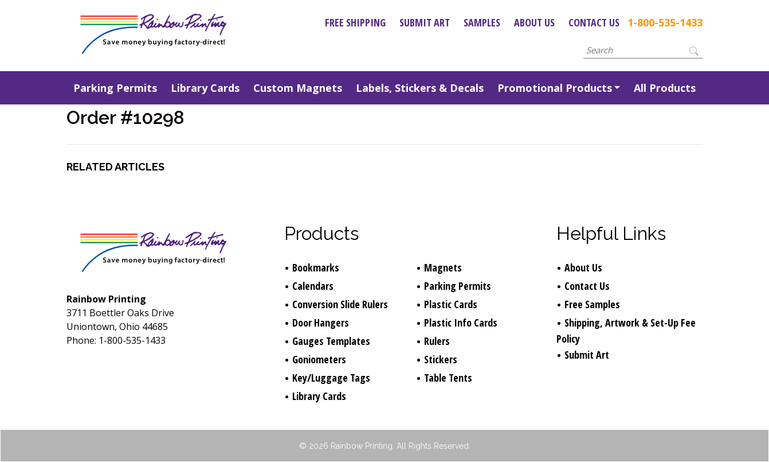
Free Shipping (355, 22)
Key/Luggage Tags (331, 378)
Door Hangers (320, 322)
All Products (665, 88)
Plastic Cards (450, 304)
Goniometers (319, 359)
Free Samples (592, 304)
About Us (534, 22)
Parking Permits (115, 88)
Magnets (443, 267)
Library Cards (205, 88)
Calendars (313, 286)
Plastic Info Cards (460, 322)
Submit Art (424, 22)
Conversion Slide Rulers (340, 304)
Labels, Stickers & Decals (420, 88)
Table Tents (448, 378)
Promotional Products (554, 88)
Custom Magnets (297, 88)
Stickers (440, 359)
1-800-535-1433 (665, 22)
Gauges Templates (331, 341)
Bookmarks (315, 267)
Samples (482, 22)
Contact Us (593, 22)
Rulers (437, 341)
